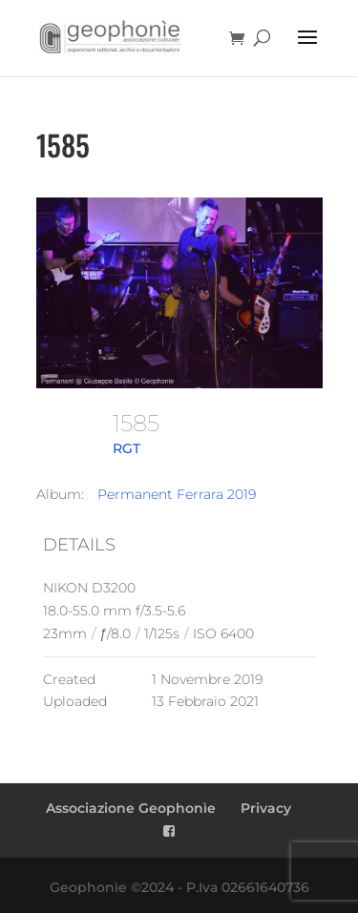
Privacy (266, 808)
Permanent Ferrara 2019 (176, 494)
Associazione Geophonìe (131, 808)
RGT (126, 448)
